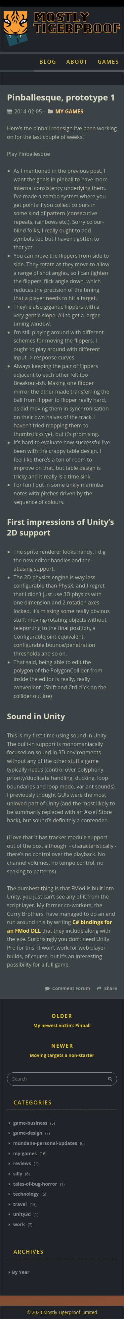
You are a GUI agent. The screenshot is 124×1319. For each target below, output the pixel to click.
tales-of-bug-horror (35, 1184)
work (19, 1224)
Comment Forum (70, 988)
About (77, 61)
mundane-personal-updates (45, 1143)
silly (17, 1173)
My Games (69, 111)
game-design (28, 1133)
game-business (30, 1123)
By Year (20, 1272)
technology (26, 1194)
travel (20, 1204)
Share (107, 988)
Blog (47, 61)
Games (108, 61)
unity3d (22, 1214)
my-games (25, 1153)
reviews (22, 1163)
